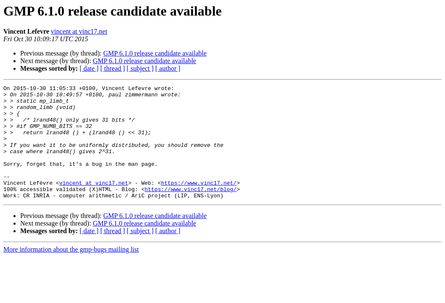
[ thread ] (112, 68)
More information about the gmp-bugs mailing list (71, 272)
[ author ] (168, 68)
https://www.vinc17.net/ (198, 203)
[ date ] (89, 68)
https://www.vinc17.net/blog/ (190, 210)
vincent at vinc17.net (79, 31)
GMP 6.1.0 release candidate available (155, 53)
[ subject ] (140, 68)
